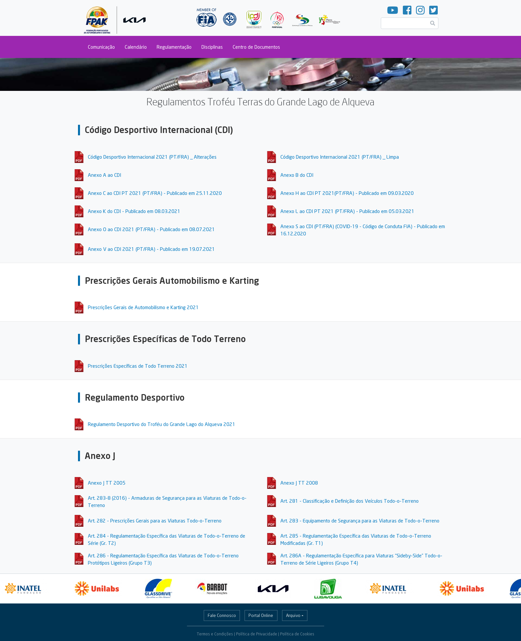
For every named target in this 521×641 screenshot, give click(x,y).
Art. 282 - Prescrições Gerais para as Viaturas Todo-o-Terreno (154, 520)
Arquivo (293, 615)
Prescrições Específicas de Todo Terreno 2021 (138, 366)
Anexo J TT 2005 (106, 483)
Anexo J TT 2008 (299, 483)
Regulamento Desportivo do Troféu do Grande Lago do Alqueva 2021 (161, 424)
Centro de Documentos (256, 47)
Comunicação (101, 47)
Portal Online (260, 615)
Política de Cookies (297, 633)
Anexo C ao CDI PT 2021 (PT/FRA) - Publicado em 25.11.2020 (155, 193)
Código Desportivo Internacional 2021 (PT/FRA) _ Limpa (339, 157)
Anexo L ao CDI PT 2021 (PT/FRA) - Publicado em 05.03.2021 (347, 211)
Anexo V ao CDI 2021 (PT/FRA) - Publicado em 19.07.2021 (151, 249)
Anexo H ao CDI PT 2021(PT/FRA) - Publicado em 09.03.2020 (347, 193)
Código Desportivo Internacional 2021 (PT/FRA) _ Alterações (152, 157)
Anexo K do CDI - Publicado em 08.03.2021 (134, 211)
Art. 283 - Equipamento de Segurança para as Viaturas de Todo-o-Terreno (359, 520)
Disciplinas (212, 47)
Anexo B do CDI (296, 175)
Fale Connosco (222, 615)
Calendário (136, 47)
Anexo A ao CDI (104, 175)
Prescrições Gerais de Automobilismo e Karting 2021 (143, 307)
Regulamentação (174, 47)
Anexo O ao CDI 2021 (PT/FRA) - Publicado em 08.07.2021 (151, 229)
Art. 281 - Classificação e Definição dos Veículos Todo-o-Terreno (349, 501)
